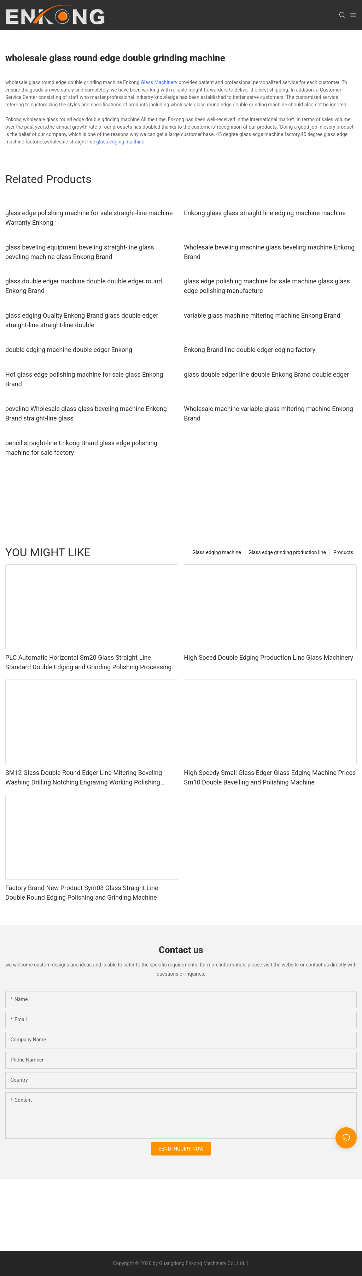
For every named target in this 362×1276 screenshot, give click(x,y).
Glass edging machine (216, 552)
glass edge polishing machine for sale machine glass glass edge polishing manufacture (267, 285)
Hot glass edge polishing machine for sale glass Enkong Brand (84, 379)
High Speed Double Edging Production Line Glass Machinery (268, 657)
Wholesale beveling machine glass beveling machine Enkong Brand (269, 251)
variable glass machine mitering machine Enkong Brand (262, 315)
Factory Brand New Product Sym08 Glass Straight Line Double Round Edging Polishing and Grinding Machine (81, 892)
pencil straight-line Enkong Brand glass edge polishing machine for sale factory (81, 447)
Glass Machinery (159, 82)
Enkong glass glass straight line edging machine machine (265, 213)
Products (343, 552)
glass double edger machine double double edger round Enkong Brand (83, 285)
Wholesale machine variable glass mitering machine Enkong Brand (268, 413)
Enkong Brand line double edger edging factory (249, 349)
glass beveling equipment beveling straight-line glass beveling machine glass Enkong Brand (79, 251)
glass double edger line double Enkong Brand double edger (266, 374)
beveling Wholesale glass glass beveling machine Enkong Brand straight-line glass (86, 413)
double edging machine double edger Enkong (68, 349)
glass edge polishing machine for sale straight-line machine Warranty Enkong (89, 217)
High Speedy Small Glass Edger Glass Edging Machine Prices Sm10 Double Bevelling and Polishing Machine (270, 777)
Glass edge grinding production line (287, 552)
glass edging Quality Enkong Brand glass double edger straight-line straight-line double (81, 320)
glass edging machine (120, 142)
